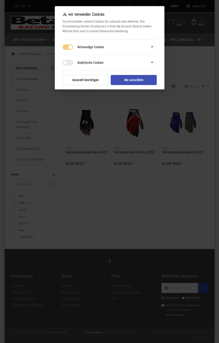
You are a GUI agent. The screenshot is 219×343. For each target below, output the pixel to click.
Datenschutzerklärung (114, 31)
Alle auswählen (133, 80)
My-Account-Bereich (129, 26)
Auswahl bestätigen (85, 80)
